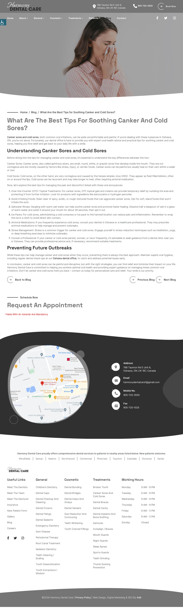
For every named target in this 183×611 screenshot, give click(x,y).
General (38, 18)
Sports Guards (101, 552)
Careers (11, 528)
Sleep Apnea (100, 546)
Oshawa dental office (64, 258)
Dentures (98, 523)
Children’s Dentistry (46, 487)
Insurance (12, 504)
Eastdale (132, 458)
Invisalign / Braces (103, 529)
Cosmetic (55, 18)
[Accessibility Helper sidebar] (3, 22)
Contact (121, 18)
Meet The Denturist (18, 499)
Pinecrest (102, 458)
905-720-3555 (143, 6)
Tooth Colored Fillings (76, 529)
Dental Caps (42, 493)
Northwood (68, 458)
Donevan (147, 458)
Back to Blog (20, 279)
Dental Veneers (72, 508)
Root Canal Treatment (48, 543)
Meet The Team (15, 493)
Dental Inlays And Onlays (74, 501)
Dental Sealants (44, 519)
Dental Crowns (44, 508)
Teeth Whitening (73, 523)
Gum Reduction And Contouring (75, 516)
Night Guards (100, 540)
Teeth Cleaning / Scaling (45, 557)
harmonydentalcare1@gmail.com (141, 382)
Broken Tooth (100, 487)
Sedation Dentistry (46, 549)
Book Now (168, 6)
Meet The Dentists (17, 487)
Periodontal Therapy (47, 537)
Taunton (117, 458)
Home (10, 18)
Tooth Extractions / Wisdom (46, 572)
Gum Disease (43, 531)
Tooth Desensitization (48, 564)
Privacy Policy (83, 597)
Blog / (35, 112)
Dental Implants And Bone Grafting (104, 516)
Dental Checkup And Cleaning (47, 501)
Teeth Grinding (101, 558)
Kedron (52, 458)
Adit (139, 597)
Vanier (160, 458)
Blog (108, 18)
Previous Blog (143, 279)
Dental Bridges (72, 493)
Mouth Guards (101, 534)
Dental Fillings (43, 514)
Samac (39, 458)
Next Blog (167, 279)
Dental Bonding (72, 487)
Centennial (86, 458)
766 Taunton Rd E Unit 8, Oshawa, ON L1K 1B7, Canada (109, 6)
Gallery (11, 516)
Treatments (74, 18)
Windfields (24, 458)
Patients (93, 18)
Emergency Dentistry (47, 525)
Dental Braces (100, 502)
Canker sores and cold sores (23, 137)
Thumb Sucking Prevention (101, 566)
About (22, 18)
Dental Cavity (100, 508)
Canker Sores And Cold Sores (103, 495)
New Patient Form (17, 510)
